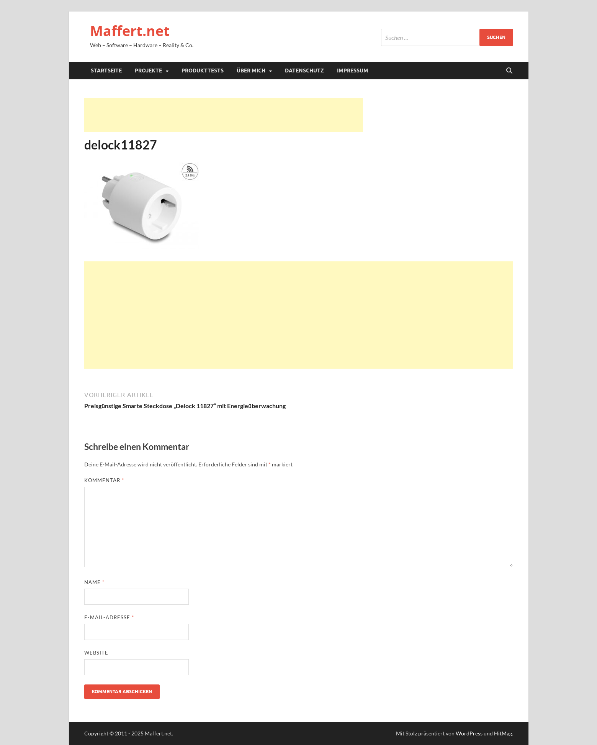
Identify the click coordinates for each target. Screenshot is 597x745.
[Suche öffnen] (509, 71)
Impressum (352, 70)
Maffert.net (130, 30)
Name (94, 582)
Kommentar (104, 480)
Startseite (106, 70)
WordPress (469, 733)
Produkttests (203, 70)
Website (96, 653)
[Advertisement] (223, 115)
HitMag (503, 733)
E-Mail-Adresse (109, 617)
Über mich (251, 70)
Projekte (148, 70)
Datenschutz (304, 70)
